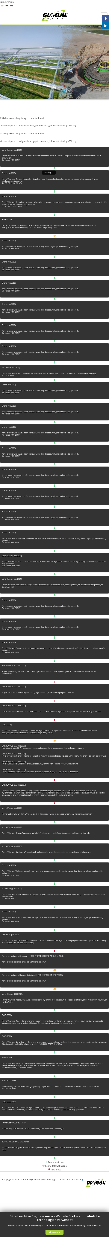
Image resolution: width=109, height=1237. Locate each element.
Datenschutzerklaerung (70, 1179)
